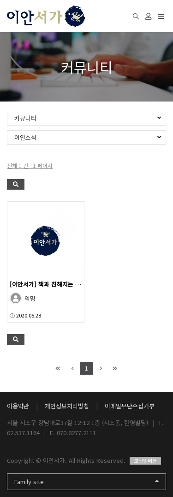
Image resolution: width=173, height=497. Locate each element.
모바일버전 (145, 460)
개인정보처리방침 (67, 405)
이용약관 (18, 405)
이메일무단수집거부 (130, 405)
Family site (86, 481)
